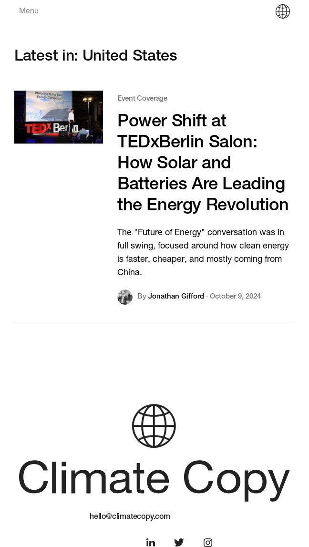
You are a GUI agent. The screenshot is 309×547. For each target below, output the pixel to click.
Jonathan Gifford (176, 296)
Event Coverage (142, 99)
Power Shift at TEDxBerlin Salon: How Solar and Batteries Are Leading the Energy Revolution (203, 164)
